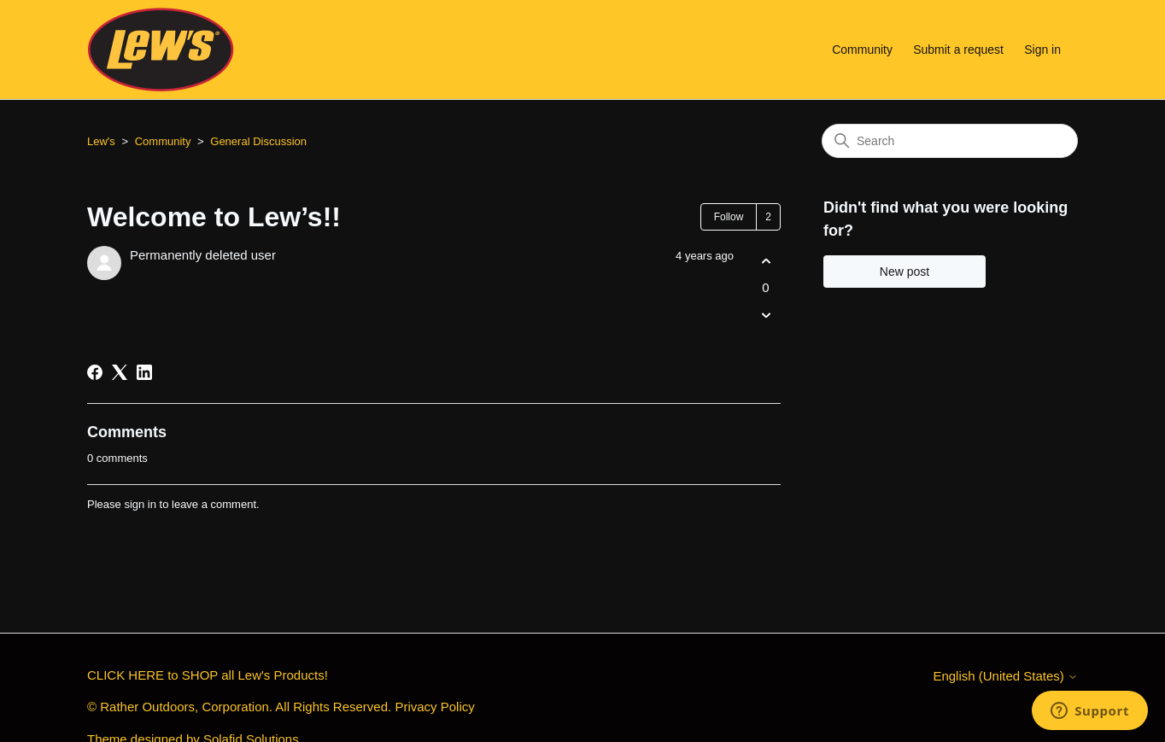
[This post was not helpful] (766, 315)
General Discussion (258, 141)
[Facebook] (94, 372)
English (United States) (1005, 676)
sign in (140, 504)
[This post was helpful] (766, 261)
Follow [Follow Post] (729, 217)
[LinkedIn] (144, 372)
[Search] (950, 141)
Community (862, 49)
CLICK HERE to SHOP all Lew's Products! (207, 675)
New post (904, 271)
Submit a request (958, 49)
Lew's (101, 141)
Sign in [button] (1042, 49)
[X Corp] (119, 372)
